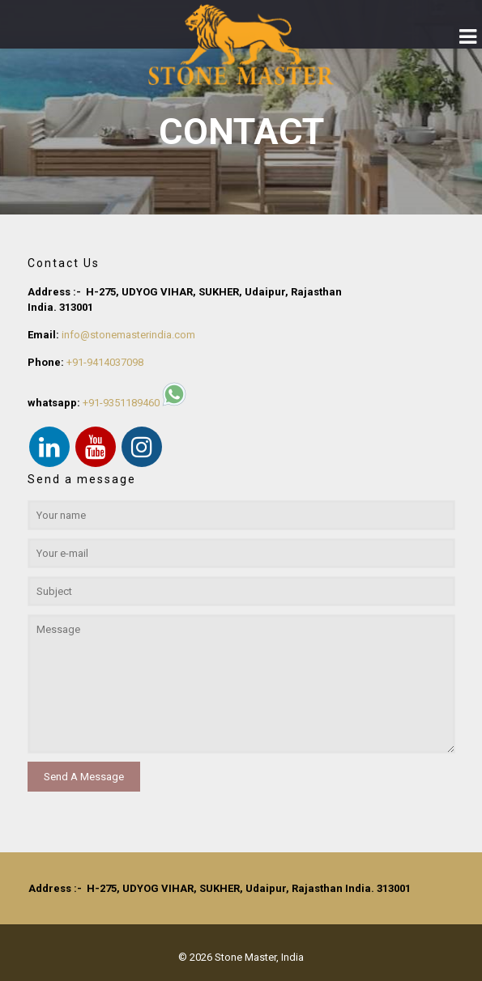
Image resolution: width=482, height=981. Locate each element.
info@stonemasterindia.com (128, 335)
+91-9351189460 (121, 403)
